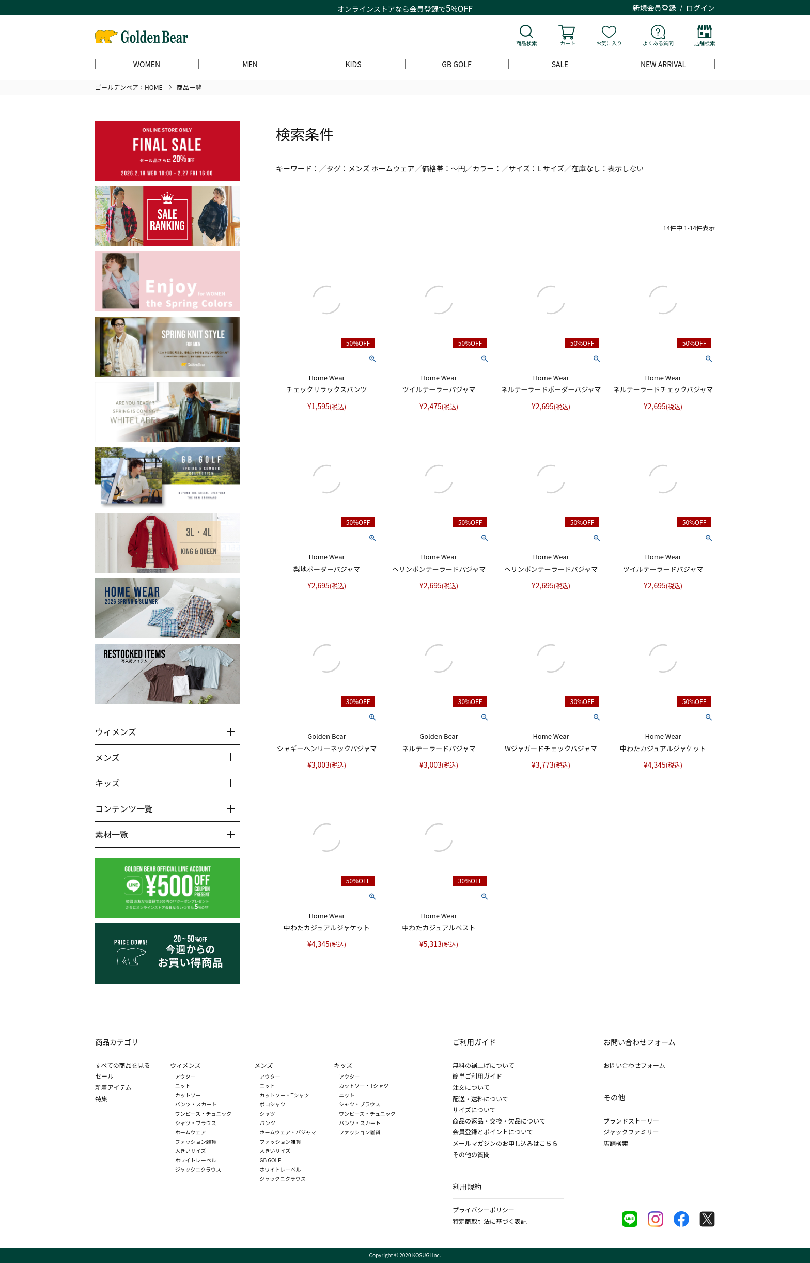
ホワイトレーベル (195, 1160)
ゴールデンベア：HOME (128, 87)
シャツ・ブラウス (195, 1123)
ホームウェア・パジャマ (288, 1132)
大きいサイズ (190, 1151)
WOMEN (146, 64)
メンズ (264, 1065)
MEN (250, 64)
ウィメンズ (185, 1065)
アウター (185, 1076)
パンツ (268, 1123)
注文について (471, 1087)
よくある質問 (658, 43)
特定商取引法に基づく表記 (490, 1221)
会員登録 (424, 9)
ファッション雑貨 (195, 1141)
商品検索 (526, 43)
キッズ (343, 1065)
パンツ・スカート (196, 1104)
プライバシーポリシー (484, 1209)
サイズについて (474, 1109)
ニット (183, 1085)
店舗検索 (704, 43)
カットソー (188, 1095)
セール (104, 1075)
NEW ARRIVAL (663, 64)
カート (567, 43)
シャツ (267, 1113)
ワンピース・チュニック (203, 1113)
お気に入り (609, 43)
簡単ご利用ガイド (477, 1075)
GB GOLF (456, 64)
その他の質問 (471, 1154)
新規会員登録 (654, 8)
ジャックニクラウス (198, 1169)
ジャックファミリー (631, 1131)
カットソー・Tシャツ (284, 1095)
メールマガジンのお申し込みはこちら (505, 1143)
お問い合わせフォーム (634, 1065)
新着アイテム (113, 1087)
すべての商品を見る (122, 1065)
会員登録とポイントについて (493, 1131)
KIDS (353, 64)
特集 (101, 1098)
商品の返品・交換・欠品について (499, 1120)
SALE (560, 64)
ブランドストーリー (631, 1120)
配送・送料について (480, 1098)
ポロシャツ (273, 1104)
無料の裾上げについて (484, 1065)
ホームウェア (190, 1132)
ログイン (700, 8)
